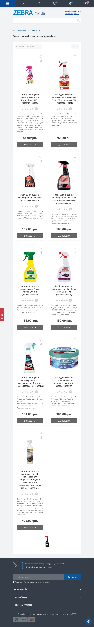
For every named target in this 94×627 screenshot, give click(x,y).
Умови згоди (29, 582)
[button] (39, 3)
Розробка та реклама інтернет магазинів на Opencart (39, 614)
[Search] (78, 20)
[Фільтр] (2, 314)
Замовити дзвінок (72, 14)
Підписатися (72, 577)
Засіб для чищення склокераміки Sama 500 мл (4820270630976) (29, 198)
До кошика (30, 144)
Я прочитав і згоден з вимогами (32, 582)
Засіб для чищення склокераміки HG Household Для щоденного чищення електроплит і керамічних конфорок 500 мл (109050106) (30, 479)
